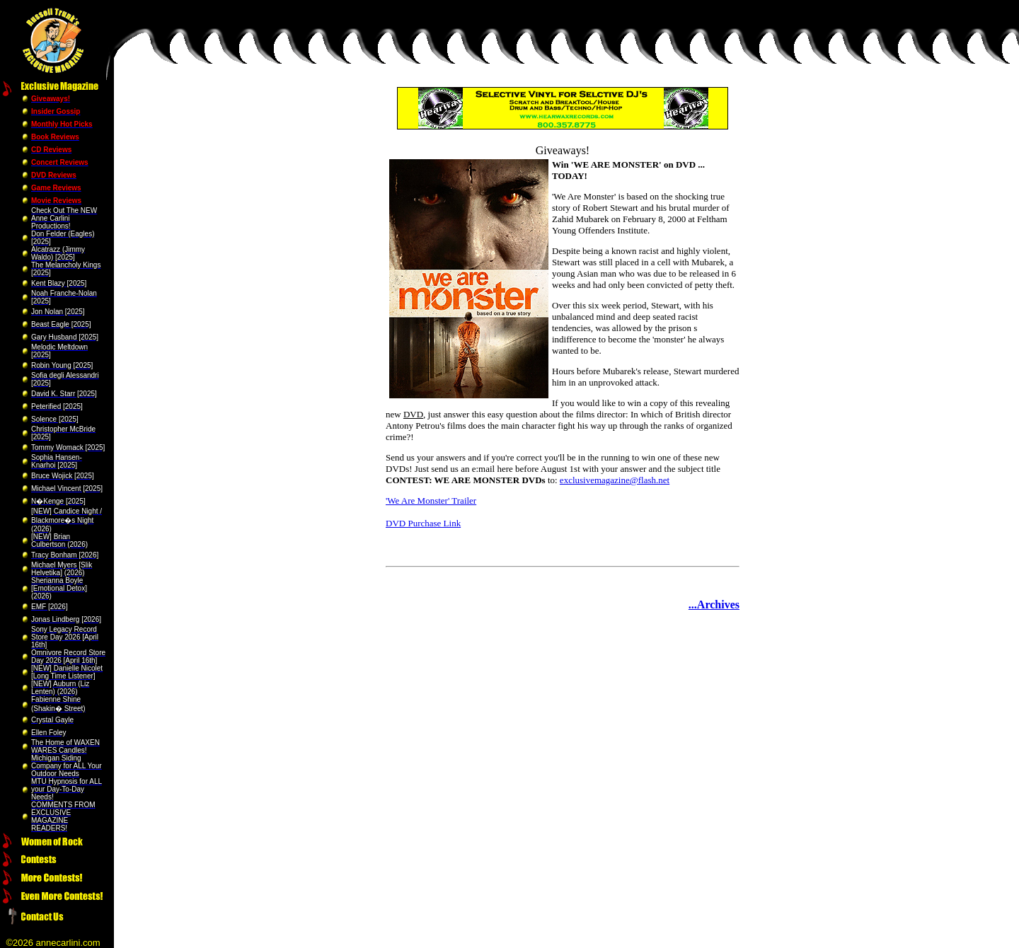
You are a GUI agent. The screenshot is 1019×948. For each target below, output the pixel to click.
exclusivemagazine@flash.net (614, 480)
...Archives (714, 605)
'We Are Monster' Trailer (431, 500)
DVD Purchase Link (423, 523)
